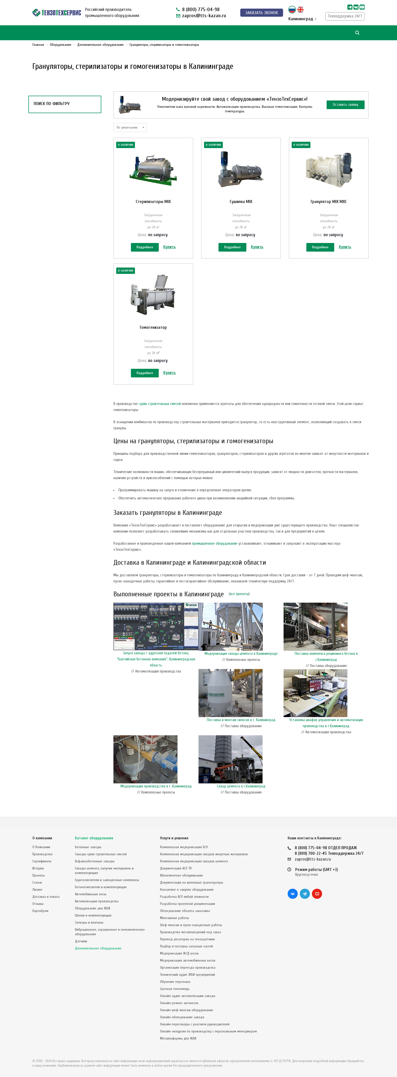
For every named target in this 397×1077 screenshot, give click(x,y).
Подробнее (144, 248)
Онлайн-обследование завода (182, 1017)
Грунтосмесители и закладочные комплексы (107, 880)
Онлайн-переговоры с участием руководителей (194, 1024)
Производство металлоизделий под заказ (190, 932)
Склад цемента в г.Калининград (241, 797)
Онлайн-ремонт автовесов (179, 1003)
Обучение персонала (175, 982)
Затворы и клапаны (89, 922)
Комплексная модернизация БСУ (184, 847)
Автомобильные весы (90, 894)
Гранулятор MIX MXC (329, 201)
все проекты (239, 605)
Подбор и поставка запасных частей (186, 946)
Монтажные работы (174, 918)
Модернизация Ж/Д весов (179, 953)
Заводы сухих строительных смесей (101, 854)
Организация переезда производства (187, 967)
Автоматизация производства (96, 901)
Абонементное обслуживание (181, 875)
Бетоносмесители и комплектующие (101, 887)
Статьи (37, 882)
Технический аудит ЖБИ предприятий (187, 974)
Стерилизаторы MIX (153, 201)
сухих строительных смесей (160, 415)
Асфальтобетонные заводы (94, 861)
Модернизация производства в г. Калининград (156, 797)
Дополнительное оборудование (98, 948)
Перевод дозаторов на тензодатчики (187, 939)
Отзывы (38, 904)
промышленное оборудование (214, 554)
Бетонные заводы (88, 847)
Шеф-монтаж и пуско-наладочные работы (191, 925)
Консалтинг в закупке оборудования (186, 889)
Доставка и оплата (45, 897)
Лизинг (37, 889)
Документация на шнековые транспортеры (191, 882)
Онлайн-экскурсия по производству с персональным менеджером (208, 1031)
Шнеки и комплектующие (93, 915)
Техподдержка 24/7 (345, 16)
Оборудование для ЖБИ (92, 908)
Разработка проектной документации (187, 904)
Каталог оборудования (94, 838)
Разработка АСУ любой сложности (184, 897)
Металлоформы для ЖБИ (178, 1038)
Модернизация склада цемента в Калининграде (241, 664)
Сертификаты (41, 861)
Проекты (38, 875)
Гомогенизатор (153, 333)
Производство (42, 854)
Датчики (81, 941)
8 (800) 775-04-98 (201, 9)
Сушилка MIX (241, 201)
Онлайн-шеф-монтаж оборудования (186, 1010)
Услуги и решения (174, 838)
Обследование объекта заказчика (185, 911)
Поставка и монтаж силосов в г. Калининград (241, 731)
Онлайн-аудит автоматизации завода (187, 996)
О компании (42, 838)
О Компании (41, 847)
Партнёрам (40, 911)
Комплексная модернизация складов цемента (194, 861)
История (38, 868)
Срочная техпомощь (175, 989)
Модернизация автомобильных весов (187, 960)
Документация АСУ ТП (176, 868)
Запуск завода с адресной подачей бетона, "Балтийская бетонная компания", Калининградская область (156, 670)
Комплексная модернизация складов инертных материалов (204, 854)
